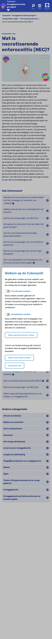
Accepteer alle (14, 365)
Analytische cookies (20, 314)
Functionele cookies (21, 291)
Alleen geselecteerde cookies (21, 335)
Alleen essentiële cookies (19, 358)
